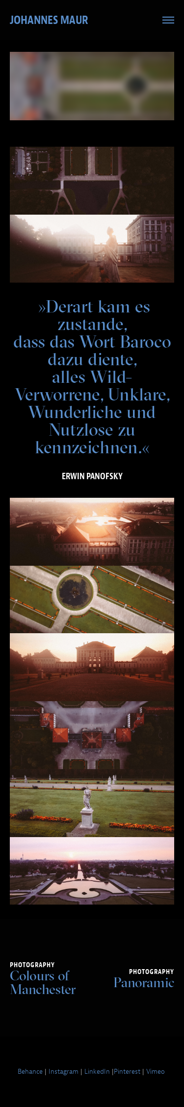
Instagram (64, 1071)
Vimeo (155, 1071)
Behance (30, 1071)
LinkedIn (97, 1071)
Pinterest (127, 1071)
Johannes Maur (49, 20)
